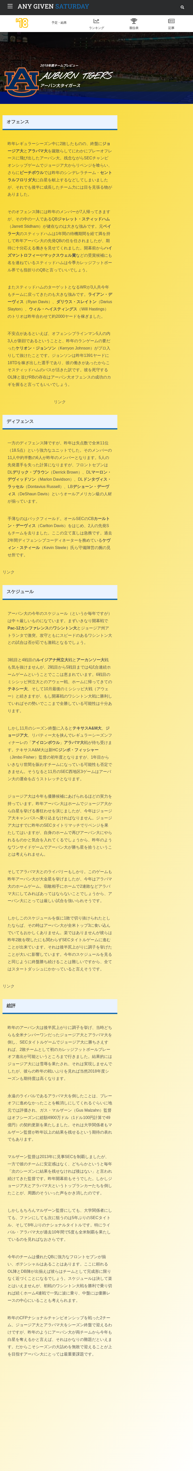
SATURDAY (53, 6)
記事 (171, 28)
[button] (182, 7)
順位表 (133, 28)
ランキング (96, 28)
